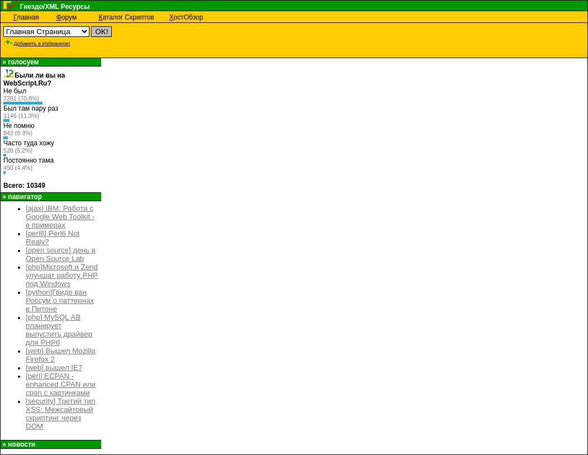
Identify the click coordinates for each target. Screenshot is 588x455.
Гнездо (31, 7)
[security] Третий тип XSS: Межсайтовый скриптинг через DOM (60, 413)
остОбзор (186, 17)
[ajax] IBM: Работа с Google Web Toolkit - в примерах (60, 216)
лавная (26, 17)
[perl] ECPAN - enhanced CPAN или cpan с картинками (61, 384)
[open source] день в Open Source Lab (61, 254)
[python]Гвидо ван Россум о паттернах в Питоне (60, 300)
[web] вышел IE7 (54, 367)
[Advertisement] (271, 40)
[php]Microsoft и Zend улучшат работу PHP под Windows (62, 275)
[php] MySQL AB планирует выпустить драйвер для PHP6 (59, 330)
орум (66, 17)
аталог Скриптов (126, 17)
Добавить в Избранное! (37, 43)
